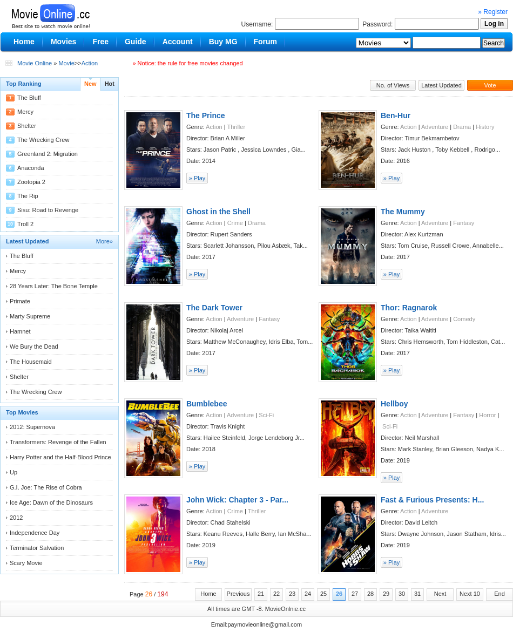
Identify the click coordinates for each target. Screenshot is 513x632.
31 (417, 593)
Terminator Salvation (37, 548)
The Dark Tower (214, 307)
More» (104, 241)
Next (440, 593)
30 (402, 593)
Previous (238, 593)
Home (208, 593)
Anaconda (30, 168)
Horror (487, 415)
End (499, 593)
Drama (462, 127)
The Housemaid (31, 361)
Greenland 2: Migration (47, 154)
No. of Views (393, 85)
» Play (197, 178)
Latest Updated (441, 85)
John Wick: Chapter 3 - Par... (237, 499)
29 (386, 593)
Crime (235, 223)
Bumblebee (206, 403)
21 (261, 593)
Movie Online (34, 63)
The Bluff (29, 97)
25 (323, 593)
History (485, 127)
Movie (66, 63)
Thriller (236, 127)
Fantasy (463, 223)
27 (355, 593)
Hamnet (20, 331)
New (90, 83)
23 (292, 593)
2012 (16, 517)
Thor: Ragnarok (409, 307)
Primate (20, 301)
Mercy (25, 111)
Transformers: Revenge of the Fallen (58, 442)
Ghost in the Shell (218, 211)
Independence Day (34, 532)
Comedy (464, 319)
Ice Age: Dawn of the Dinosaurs (51, 502)
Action (90, 63)
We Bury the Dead (34, 346)
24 (308, 593)
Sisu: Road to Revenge (47, 210)
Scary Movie (26, 563)
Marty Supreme (30, 316)
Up (13, 472)
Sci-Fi (266, 415)
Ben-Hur (395, 115)
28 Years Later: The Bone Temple (54, 286)
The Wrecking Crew (43, 140)
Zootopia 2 (31, 182)
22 (276, 593)
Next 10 (470, 593)
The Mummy (403, 211)
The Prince (205, 115)
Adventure (434, 127)
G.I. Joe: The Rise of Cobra (46, 487)
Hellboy (394, 403)
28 (370, 593)
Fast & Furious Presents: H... (432, 499)
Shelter (26, 126)
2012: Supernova (32, 427)
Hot (109, 83)
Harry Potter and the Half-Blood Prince (60, 457)
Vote (490, 85)
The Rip (27, 196)
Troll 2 (25, 224)
